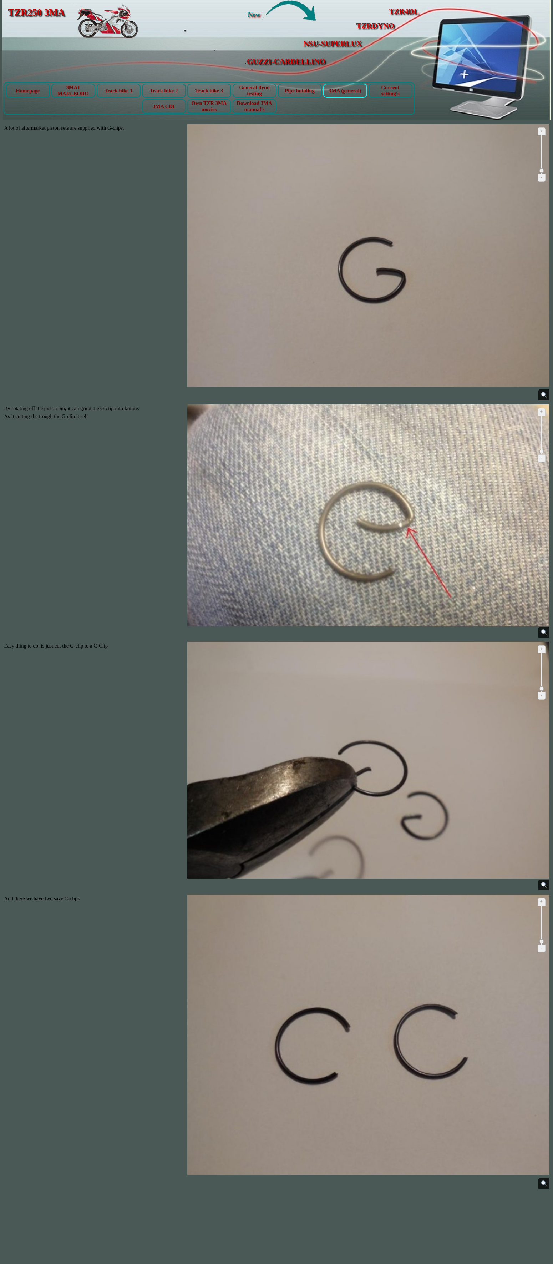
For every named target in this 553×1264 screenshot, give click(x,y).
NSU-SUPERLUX (332, 43)
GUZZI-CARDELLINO (286, 61)
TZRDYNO (375, 25)
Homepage (28, 91)
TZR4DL (404, 11)
